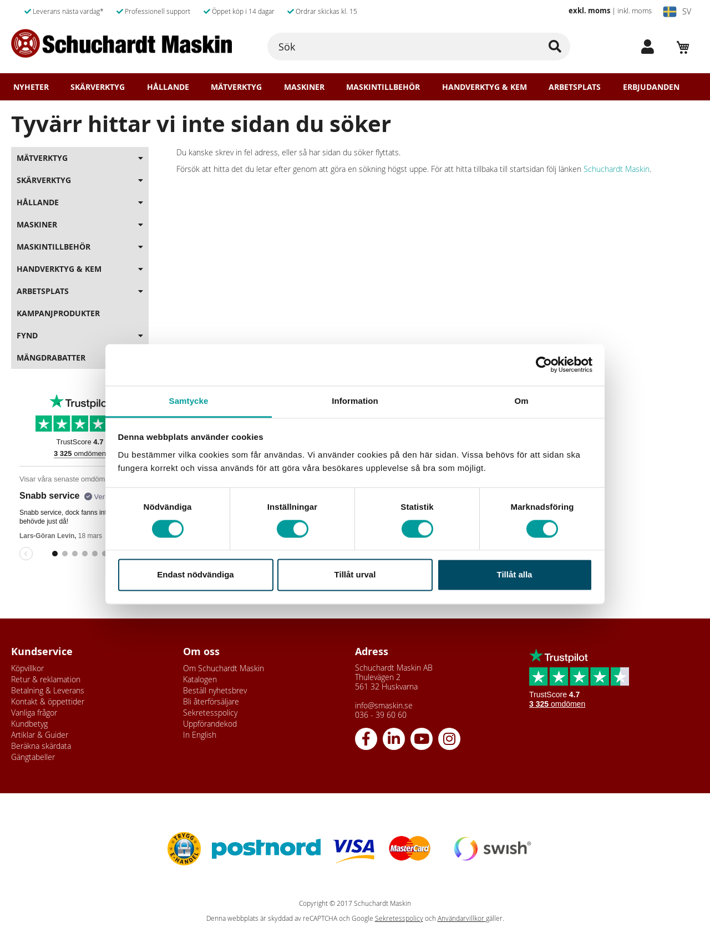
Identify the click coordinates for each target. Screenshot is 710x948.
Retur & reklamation (45, 679)
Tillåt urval (355, 575)
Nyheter (31, 87)
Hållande (168, 87)
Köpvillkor (27, 668)
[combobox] (418, 46)
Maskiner (304, 87)
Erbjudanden (651, 87)
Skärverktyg (97, 87)
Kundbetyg (29, 723)
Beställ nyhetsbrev (215, 690)
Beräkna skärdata (41, 746)
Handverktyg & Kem (484, 87)
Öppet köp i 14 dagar (239, 11)
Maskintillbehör (383, 87)
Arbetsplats (575, 87)
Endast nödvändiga (195, 575)
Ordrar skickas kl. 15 (322, 11)
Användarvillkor (462, 918)
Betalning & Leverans (47, 690)
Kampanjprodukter (58, 313)
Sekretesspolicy (210, 712)
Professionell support (153, 11)
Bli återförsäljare (211, 701)
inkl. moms (634, 11)
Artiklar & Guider (39, 734)
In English (199, 734)
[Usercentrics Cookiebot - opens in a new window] (543, 364)
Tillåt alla (514, 575)
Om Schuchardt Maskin (223, 668)
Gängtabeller (33, 757)
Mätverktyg (236, 87)
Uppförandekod (210, 723)
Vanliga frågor (34, 712)
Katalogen (200, 679)
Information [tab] (355, 400)
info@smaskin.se (384, 705)
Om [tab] (521, 400)
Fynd (27, 335)
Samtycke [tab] (189, 400)
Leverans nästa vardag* (64, 11)
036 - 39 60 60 (381, 714)
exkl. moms (589, 11)
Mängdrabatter (51, 357)
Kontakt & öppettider (47, 701)
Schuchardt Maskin (617, 169)
